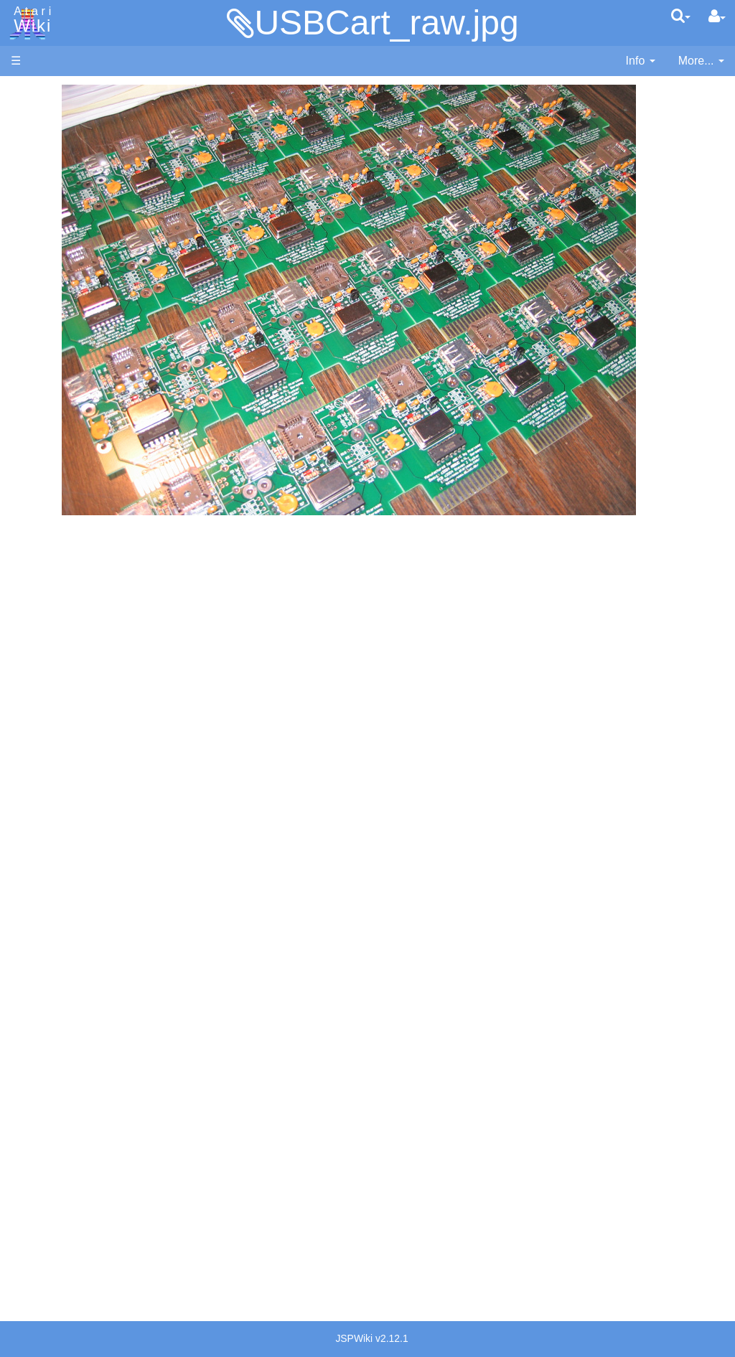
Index (25, 311)
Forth (52, 417)
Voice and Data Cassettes (77, 765)
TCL (50, 581)
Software (33, 141)
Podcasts (34, 927)
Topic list (33, 213)
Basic (53, 384)
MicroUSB (36, 238)
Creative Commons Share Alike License (71, 1270)
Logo (52, 482)
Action (55, 351)
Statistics (34, 1205)
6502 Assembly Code (93, 687)
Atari (30, 20)
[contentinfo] (640, 61)
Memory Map (44, 189)
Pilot (50, 532)
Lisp (49, 466)
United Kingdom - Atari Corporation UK (83, 1132)
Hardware (35, 117)
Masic (54, 499)
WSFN (56, 597)
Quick (54, 564)
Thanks (29, 1172)
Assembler (66, 368)
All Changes (41, 262)
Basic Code (68, 704)
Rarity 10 (34, 1189)
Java (51, 449)
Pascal (56, 516)
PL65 (52, 548)
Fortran (58, 434)
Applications (41, 165)
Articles (29, 92)
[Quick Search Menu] (681, 15)
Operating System (85, 654)
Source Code (72, 671)
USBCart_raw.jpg (386, 23)
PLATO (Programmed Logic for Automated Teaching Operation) (66, 886)
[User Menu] (717, 16)
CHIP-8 (58, 614)
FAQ (22, 287)
